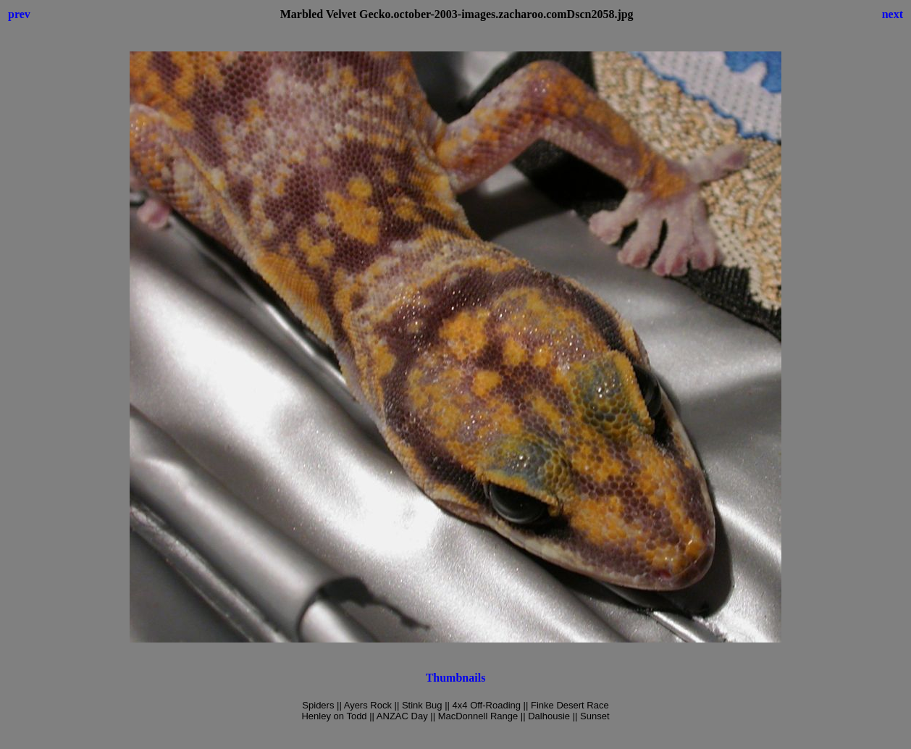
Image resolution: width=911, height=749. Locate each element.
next (892, 14)
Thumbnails (456, 677)
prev (19, 14)
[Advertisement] (455, 737)
